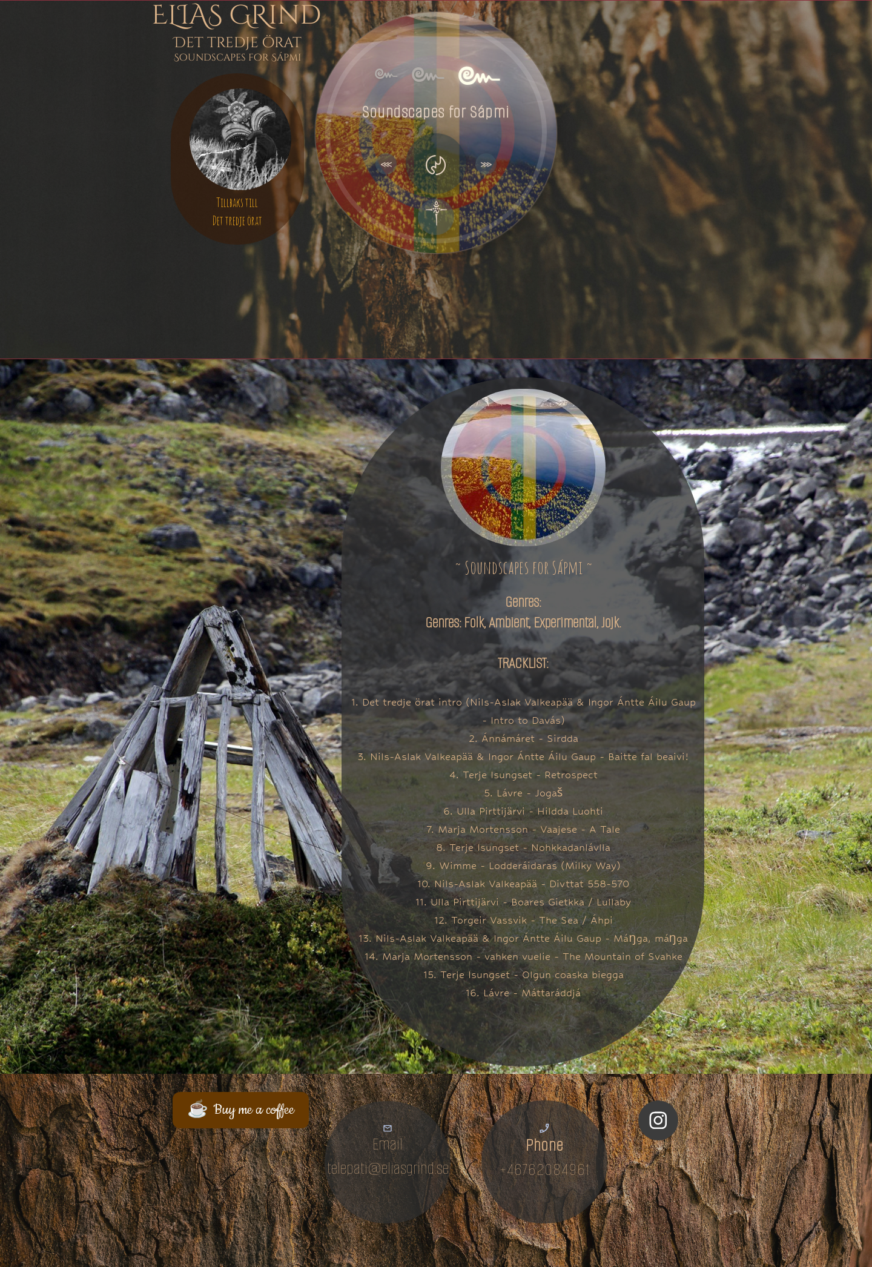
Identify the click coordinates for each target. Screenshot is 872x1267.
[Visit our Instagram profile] (658, 1120)
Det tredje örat (237, 220)
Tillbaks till (237, 202)
